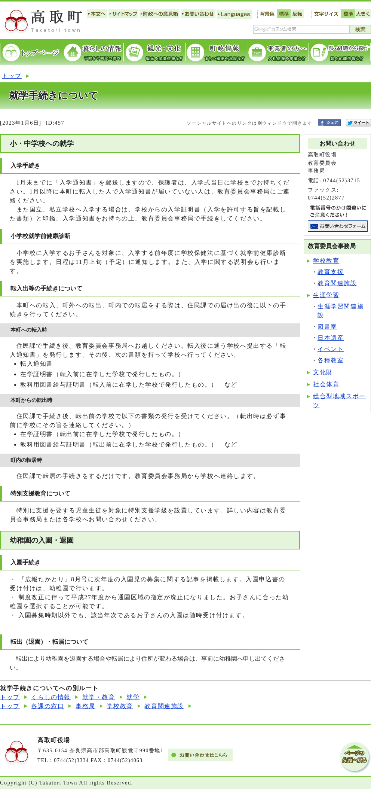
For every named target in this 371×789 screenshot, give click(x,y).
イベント (331, 349)
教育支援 (331, 272)
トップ (12, 76)
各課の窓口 (47, 706)
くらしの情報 (51, 697)
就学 (132, 697)
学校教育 (326, 261)
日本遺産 (331, 338)
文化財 (323, 372)
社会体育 (326, 384)
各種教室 (331, 360)
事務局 (85, 706)
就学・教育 (98, 697)
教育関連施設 (337, 283)
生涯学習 (326, 295)
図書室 (327, 326)
